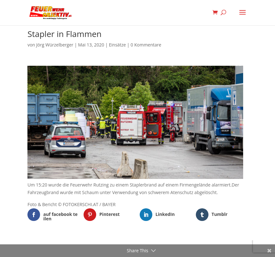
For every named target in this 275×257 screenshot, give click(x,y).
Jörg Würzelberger (54, 45)
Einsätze (117, 45)
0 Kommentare (146, 45)
